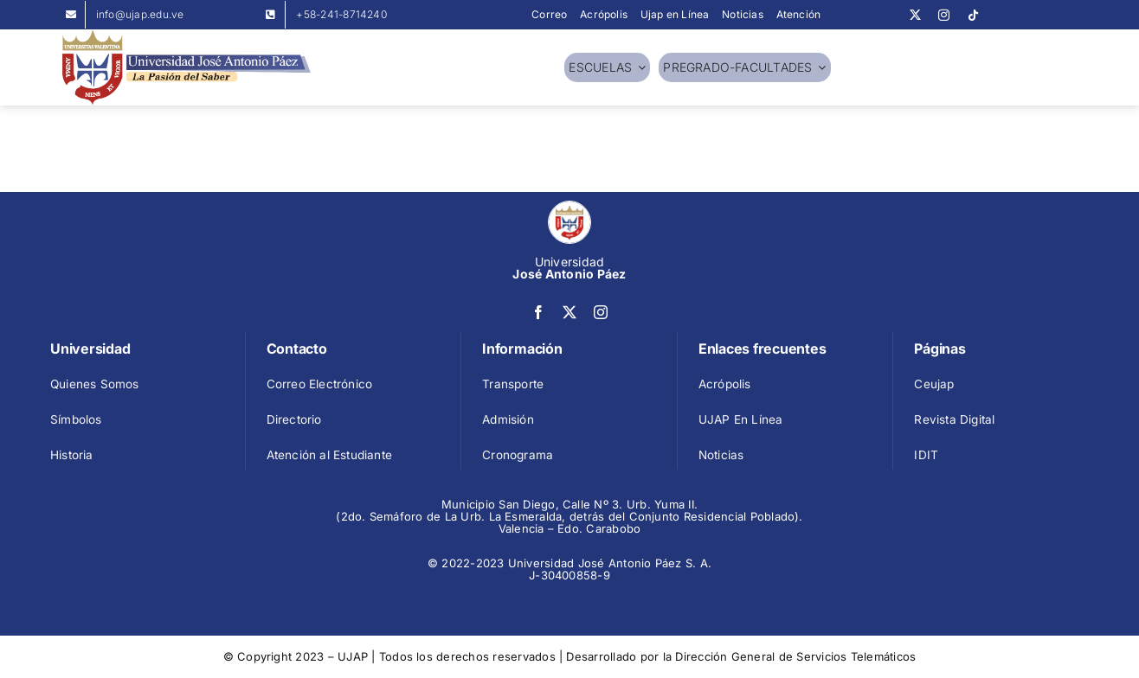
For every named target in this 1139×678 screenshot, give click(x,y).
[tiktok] (973, 15)
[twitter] (915, 15)
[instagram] (943, 15)
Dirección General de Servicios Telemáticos (795, 656)
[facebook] (538, 312)
